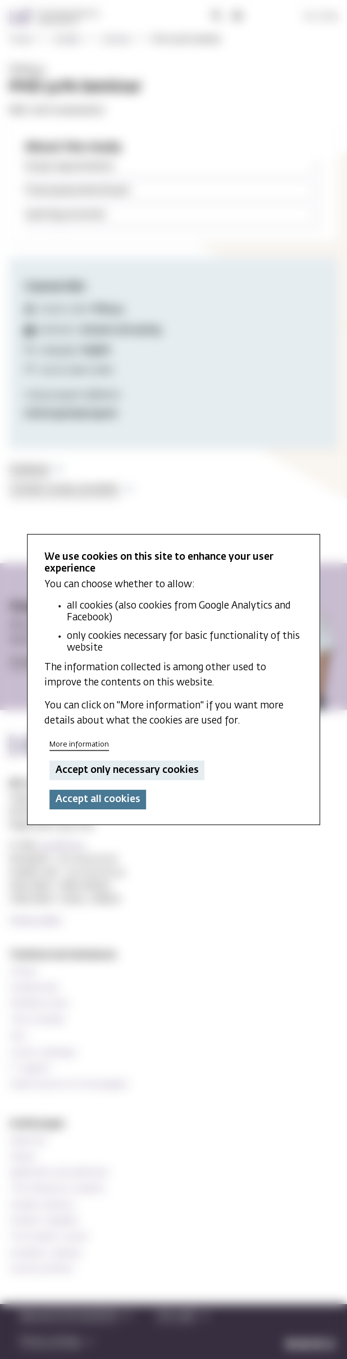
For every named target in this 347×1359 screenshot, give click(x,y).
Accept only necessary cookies (127, 770)
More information (79, 745)
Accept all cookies (98, 799)
